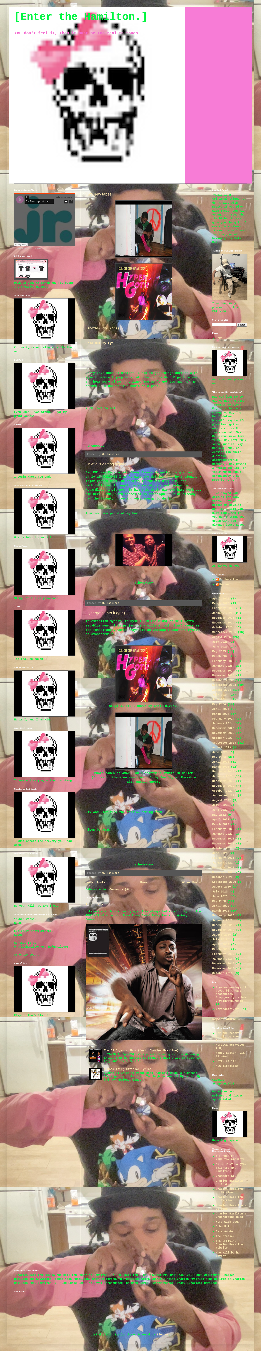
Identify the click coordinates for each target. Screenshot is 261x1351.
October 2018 (222, 973)
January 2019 (222, 958)
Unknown (225, 584)
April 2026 (220, 598)
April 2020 (220, 906)
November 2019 (223, 930)
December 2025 (223, 618)
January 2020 (222, 920)
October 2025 (222, 627)
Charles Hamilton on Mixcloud (229, 1191)
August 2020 (221, 886)
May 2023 (219, 757)
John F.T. (223, 1226)
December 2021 (223, 838)
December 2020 (223, 867)
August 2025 (221, 637)
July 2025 (219, 642)
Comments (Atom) (122, 889)
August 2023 (221, 747)
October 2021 (222, 848)
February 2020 (223, 915)
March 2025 (220, 656)
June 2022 (219, 810)
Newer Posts (96, 882)
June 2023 (219, 752)
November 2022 (223, 786)
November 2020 (223, 872)
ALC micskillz (227, 1066)
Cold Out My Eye (100, 343)
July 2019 (219, 939)
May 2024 (219, 704)
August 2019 (221, 934)
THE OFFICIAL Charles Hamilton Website (229, 1244)
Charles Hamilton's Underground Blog (231, 1215)
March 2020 (220, 910)
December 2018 (223, 963)
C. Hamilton (228, 579)
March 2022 (220, 824)
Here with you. (227, 1221)
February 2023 (223, 771)
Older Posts (191, 882)
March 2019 (220, 949)
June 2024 (219, 699)
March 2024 (220, 714)
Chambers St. (226, 1176)
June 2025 (219, 646)
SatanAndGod (225, 1231)
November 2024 (223, 675)
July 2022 (219, 805)
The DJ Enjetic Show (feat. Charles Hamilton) (141, 1050)
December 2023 (223, 728)
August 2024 (221, 690)
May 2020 (219, 901)
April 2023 (220, 762)
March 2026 (220, 603)
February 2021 (223, 858)
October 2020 (222, 877)
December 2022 (223, 781)
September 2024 (224, 685)
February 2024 (223, 718)
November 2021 (223, 843)
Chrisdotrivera (227, 1009)
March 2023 (220, 766)
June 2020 (219, 896)
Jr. (15, 248)
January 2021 (222, 862)
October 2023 (222, 738)
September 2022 (224, 795)
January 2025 (222, 666)
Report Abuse (224, 1019)
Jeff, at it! (226, 1061)
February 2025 (223, 661)
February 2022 (223, 829)
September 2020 (224, 882)
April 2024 (220, 709)
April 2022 (220, 819)
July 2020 (219, 891)
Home (143, 882)
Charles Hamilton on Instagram (229, 1182)
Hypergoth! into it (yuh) (105, 613)
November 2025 (223, 622)
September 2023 (224, 742)
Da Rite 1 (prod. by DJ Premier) (29, 248)
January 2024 (222, 723)
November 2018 (223, 968)
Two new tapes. (99, 194)
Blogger (163, 1334)
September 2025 (224, 632)
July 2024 (219, 694)
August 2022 (221, 800)
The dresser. (226, 1236)
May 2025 (219, 651)
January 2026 (222, 613)
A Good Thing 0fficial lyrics (127, 1069)
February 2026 (223, 608)
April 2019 (220, 944)
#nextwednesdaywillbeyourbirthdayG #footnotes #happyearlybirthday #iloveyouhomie (231, 994)
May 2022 (219, 815)
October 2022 (222, 791)
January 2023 (222, 776)
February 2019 (223, 954)
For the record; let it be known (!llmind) (228, 1037)
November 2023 (223, 733)
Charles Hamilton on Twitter (229, 1199)
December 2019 (223, 925)
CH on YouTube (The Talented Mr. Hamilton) (231, 1168)
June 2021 (219, 853)
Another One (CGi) (103, 328)
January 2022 (222, 834)
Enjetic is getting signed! (106, 464)
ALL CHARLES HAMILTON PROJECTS (230, 1158)
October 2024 (222, 680)
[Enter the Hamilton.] (81, 17)
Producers (94, 904)
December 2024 (223, 670)
